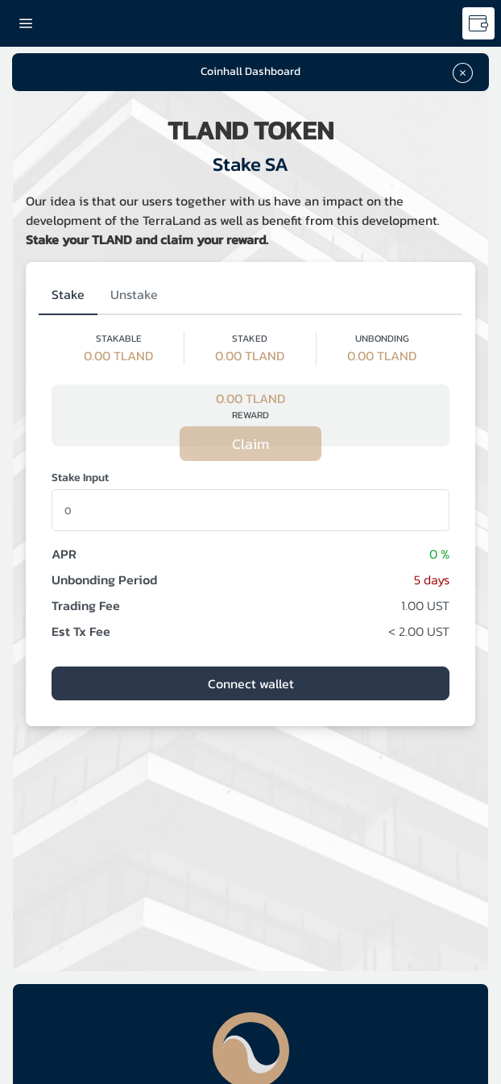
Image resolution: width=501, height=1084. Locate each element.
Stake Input (80, 477)
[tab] (68, 295)
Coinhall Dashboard (250, 71)
